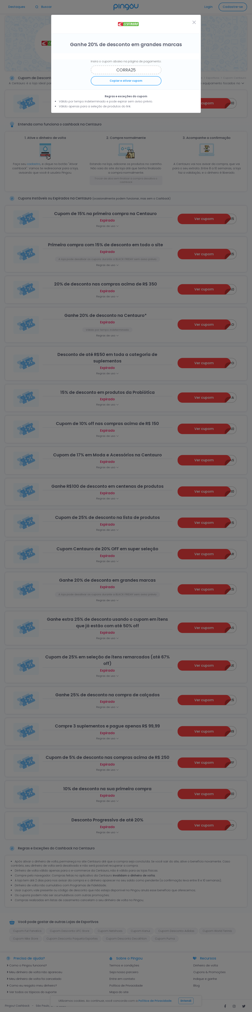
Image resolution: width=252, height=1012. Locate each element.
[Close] (194, 22)
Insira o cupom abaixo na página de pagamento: (126, 61)
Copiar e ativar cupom (126, 81)
